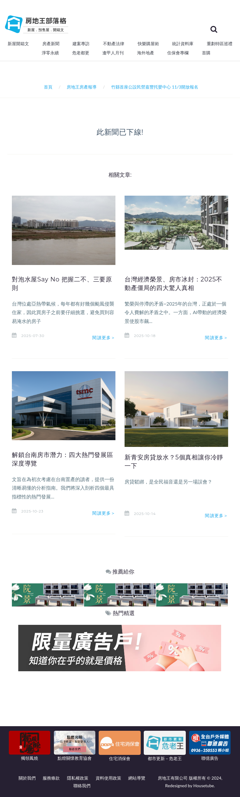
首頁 (47, 86)
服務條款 (51, 778)
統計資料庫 (182, 43)
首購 (206, 53)
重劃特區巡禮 (219, 43)
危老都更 (80, 53)
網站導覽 (136, 778)
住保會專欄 (178, 53)
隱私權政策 (77, 778)
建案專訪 (81, 43)
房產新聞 (50, 43)
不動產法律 (113, 43)
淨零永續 (50, 53)
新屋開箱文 (18, 43)
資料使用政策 (108, 778)
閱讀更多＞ (103, 337)
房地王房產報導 (82, 86)
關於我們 (27, 778)
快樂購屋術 (148, 43)
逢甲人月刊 (113, 53)
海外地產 (145, 53)
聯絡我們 (81, 785)
